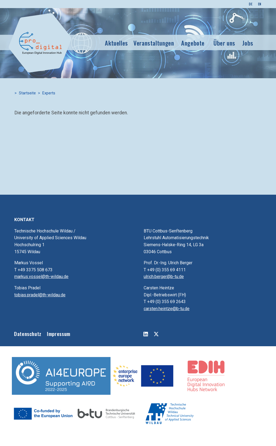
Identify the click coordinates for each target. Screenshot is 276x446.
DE (250, 4)
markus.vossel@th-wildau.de (41, 276)
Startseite (27, 93)
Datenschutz (28, 334)
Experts (48, 93)
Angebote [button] (193, 42)
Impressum (58, 334)
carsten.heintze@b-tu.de (166, 308)
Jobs (247, 42)
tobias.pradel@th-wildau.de (39, 294)
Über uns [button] (224, 42)
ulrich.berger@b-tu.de (164, 276)
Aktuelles (116, 42)
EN (259, 4)
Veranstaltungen (153, 42)
